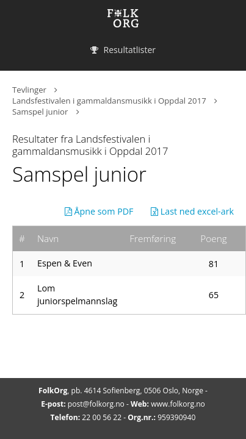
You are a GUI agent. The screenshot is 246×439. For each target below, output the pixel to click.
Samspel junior (40, 111)
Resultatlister (123, 49)
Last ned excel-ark (192, 211)
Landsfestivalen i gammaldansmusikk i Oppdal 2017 (109, 100)
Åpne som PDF (99, 211)
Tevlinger (29, 89)
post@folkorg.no (96, 404)
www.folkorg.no (178, 404)
